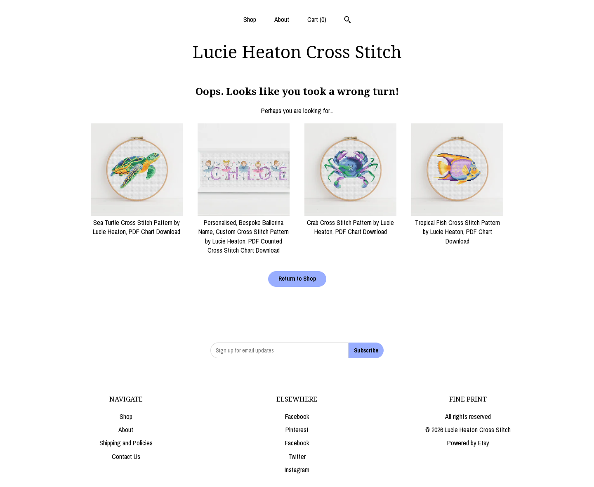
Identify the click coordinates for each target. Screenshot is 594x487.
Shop (249, 19)
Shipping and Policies (126, 442)
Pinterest (297, 429)
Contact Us (126, 456)
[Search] (347, 20)
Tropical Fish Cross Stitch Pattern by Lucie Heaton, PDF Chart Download (457, 227)
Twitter (297, 456)
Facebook (297, 416)
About (281, 19)
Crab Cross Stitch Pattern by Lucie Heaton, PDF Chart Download (350, 222)
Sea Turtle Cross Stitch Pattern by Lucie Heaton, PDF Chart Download (137, 222)
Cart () (316, 19)
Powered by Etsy (468, 442)
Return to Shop (297, 278)
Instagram (297, 469)
